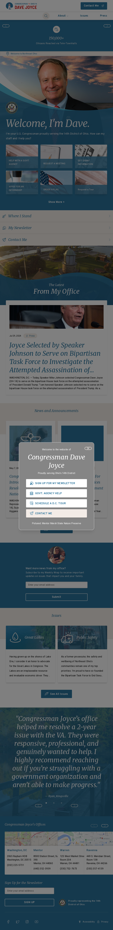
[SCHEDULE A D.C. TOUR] (56, 503)
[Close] (88, 448)
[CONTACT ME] (56, 513)
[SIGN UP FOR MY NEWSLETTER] (56, 483)
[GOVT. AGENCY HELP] (56, 493)
